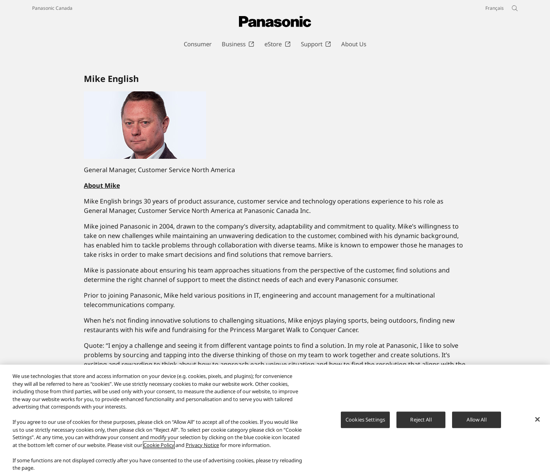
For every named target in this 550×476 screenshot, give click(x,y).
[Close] (537, 423)
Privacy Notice (202, 449)
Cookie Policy (158, 449)
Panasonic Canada (52, 8)
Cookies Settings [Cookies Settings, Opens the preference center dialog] (365, 423)
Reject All (420, 423)
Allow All (476, 423)
